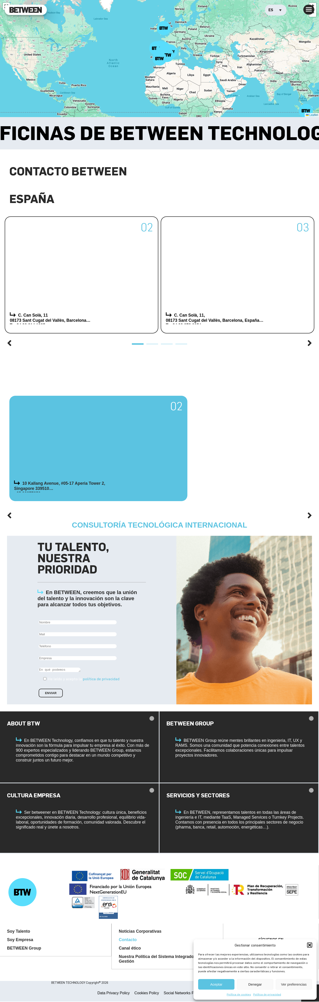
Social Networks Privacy (184, 993)
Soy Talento (18, 932)
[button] (309, 945)
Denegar (255, 984)
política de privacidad (101, 679)
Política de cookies (239, 994)
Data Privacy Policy (113, 993)
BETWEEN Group (24, 949)
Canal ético (130, 949)
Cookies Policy (146, 993)
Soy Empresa (20, 940)
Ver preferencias (294, 984)
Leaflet (312, 115)
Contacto (128, 940)
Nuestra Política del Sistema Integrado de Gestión (159, 959)
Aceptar (216, 984)
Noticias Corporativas (140, 932)
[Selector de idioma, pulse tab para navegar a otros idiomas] (275, 10)
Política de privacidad (267, 994)
